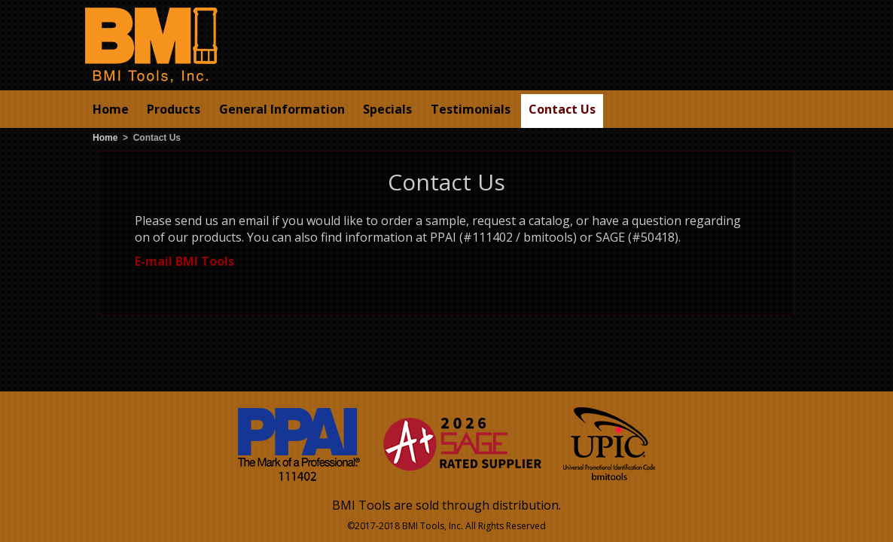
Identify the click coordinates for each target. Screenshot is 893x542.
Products (173, 109)
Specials (387, 109)
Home (111, 109)
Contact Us (562, 109)
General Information (282, 109)
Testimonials (471, 109)
